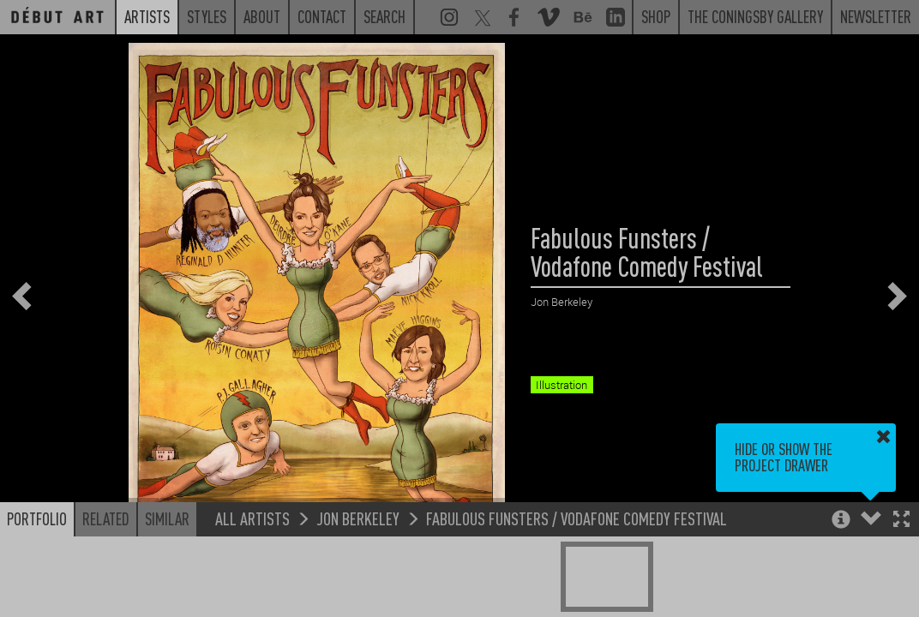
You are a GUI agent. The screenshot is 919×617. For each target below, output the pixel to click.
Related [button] (105, 518)
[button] (901, 520)
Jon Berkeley (357, 518)
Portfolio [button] (37, 518)
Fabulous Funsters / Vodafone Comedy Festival (576, 518)
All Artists (252, 518)
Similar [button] (167, 518)
